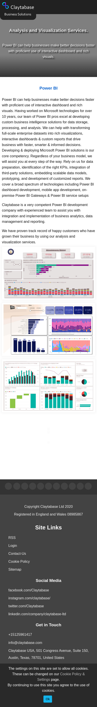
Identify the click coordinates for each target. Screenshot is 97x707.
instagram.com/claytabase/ (29, 598)
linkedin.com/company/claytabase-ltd (37, 614)
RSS (12, 538)
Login (12, 546)
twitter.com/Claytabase (26, 606)
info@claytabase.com (25, 643)
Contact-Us (17, 553)
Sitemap (14, 569)
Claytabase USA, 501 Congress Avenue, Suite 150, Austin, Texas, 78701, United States (48, 654)
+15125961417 (20, 634)
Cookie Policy (19, 561)
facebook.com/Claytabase (28, 590)
